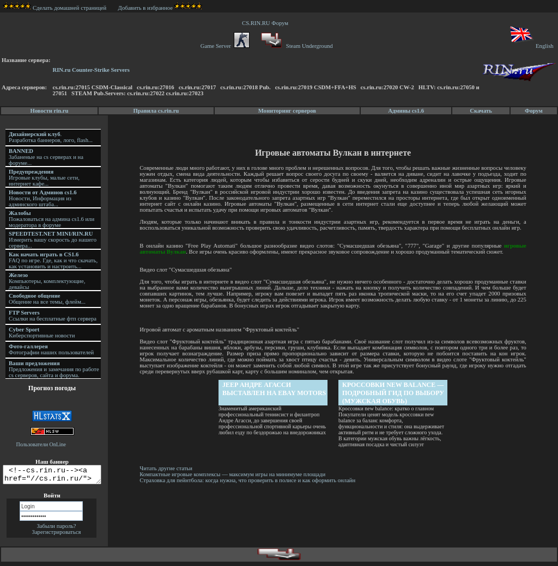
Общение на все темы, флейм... (47, 299)
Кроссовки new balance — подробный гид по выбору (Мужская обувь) (394, 393)
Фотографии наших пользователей (51, 349)
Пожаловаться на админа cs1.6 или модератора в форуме (51, 219)
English (531, 46)
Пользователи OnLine (41, 444)
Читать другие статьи (167, 468)
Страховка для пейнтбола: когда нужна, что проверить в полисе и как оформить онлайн (249, 480)
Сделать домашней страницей (55, 8)
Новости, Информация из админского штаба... (43, 198)
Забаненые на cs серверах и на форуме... (46, 157)
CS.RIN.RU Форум (266, 23)
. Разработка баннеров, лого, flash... (51, 137)
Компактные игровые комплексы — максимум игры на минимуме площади (234, 474)
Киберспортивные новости (42, 333)
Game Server (225, 46)
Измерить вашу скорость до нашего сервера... (52, 240)
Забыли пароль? (56, 529)
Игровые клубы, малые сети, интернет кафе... (44, 178)
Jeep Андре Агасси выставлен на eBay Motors (275, 389)
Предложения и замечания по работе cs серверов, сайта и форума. (54, 369)
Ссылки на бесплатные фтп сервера (52, 316)
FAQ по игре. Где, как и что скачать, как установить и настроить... (53, 260)
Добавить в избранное (145, 8)
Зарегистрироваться (56, 535)
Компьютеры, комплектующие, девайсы (47, 281)
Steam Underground (295, 46)
